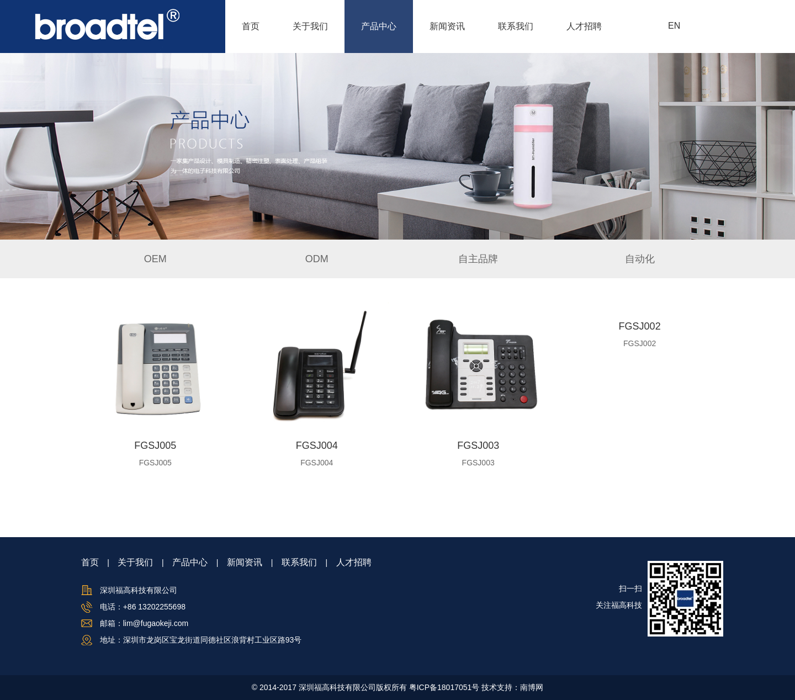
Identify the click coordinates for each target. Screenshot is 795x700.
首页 (250, 26)
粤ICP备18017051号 (444, 687)
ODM (316, 258)
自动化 (640, 258)
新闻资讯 (447, 26)
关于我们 (310, 26)
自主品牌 (478, 258)
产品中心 (378, 26)
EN (674, 25)
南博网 (531, 687)
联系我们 (515, 26)
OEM (155, 258)
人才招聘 (584, 26)
